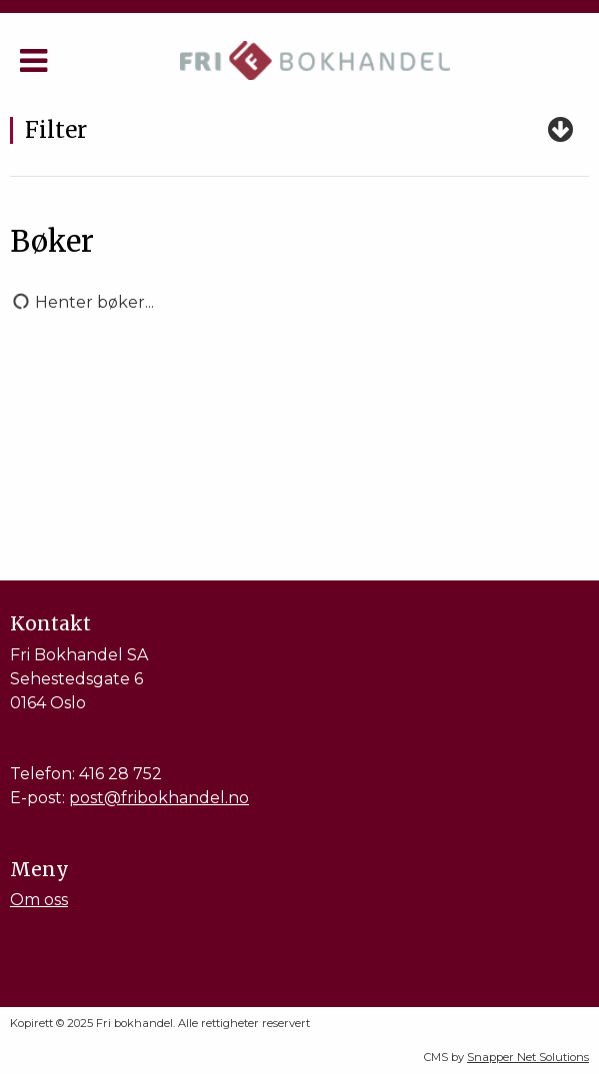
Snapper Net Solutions (528, 1057)
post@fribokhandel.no (159, 797)
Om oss (39, 899)
